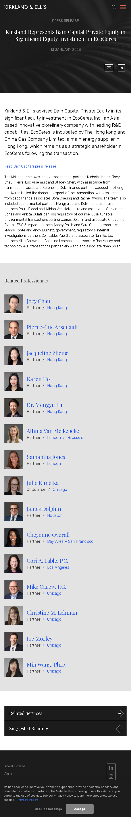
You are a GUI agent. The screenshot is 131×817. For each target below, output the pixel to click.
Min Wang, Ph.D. (46, 664)
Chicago (60, 489)
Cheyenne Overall (48, 534)
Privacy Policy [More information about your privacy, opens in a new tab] (27, 802)
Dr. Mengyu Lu (44, 404)
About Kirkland (14, 766)
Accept (79, 811)
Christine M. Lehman (52, 612)
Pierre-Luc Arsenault (52, 326)
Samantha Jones (46, 456)
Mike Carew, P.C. (46, 586)
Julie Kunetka (43, 482)
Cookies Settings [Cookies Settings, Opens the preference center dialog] (48, 811)
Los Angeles (58, 567)
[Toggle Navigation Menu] (123, 7)
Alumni (9, 774)
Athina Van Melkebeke (53, 430)
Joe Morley (39, 638)
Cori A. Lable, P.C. (47, 560)
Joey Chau (38, 300)
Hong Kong (57, 307)
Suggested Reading (66, 729)
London (54, 437)
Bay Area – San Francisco (70, 541)
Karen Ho (38, 378)
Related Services (66, 713)
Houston (55, 515)
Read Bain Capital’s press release (30, 166)
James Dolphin (44, 508)
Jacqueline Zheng (47, 352)
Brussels (75, 437)
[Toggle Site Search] (114, 7)
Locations (11, 781)
